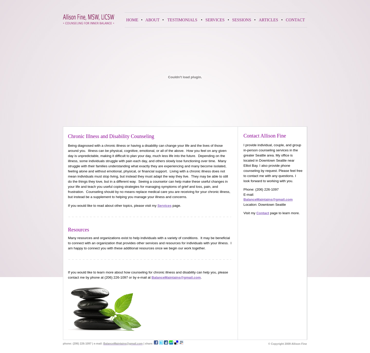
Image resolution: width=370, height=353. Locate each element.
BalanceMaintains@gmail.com (268, 199)
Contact (262, 213)
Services (165, 206)
